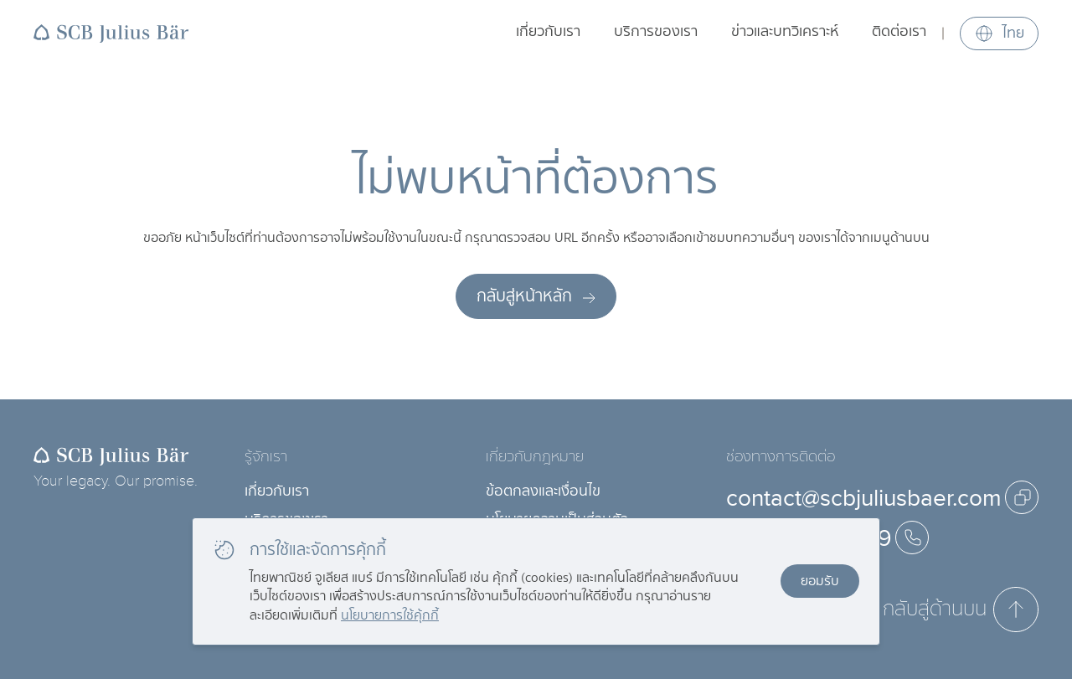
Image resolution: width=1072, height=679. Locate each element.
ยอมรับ (820, 580)
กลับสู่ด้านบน (960, 609)
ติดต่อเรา (899, 31)
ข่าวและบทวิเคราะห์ (784, 31)
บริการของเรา (656, 31)
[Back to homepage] (111, 33)
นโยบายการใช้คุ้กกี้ (390, 615)
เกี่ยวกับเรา (548, 31)
